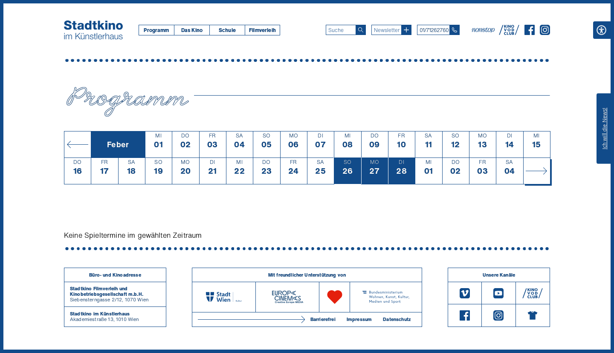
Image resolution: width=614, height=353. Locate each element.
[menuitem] (156, 30)
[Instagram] (545, 32)
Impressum (359, 319)
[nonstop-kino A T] (484, 30)
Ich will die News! (604, 128)
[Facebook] (529, 32)
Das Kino (192, 30)
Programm (156, 30)
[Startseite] (93, 29)
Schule (227, 30)
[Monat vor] (536, 171)
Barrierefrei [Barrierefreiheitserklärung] (323, 319)
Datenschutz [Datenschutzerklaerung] (397, 319)
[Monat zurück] (77, 144)
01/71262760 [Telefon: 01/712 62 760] (434, 30)
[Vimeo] (464, 293)
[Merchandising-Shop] (533, 315)
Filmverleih (262, 30)
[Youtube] (498, 293)
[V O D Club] (509, 32)
